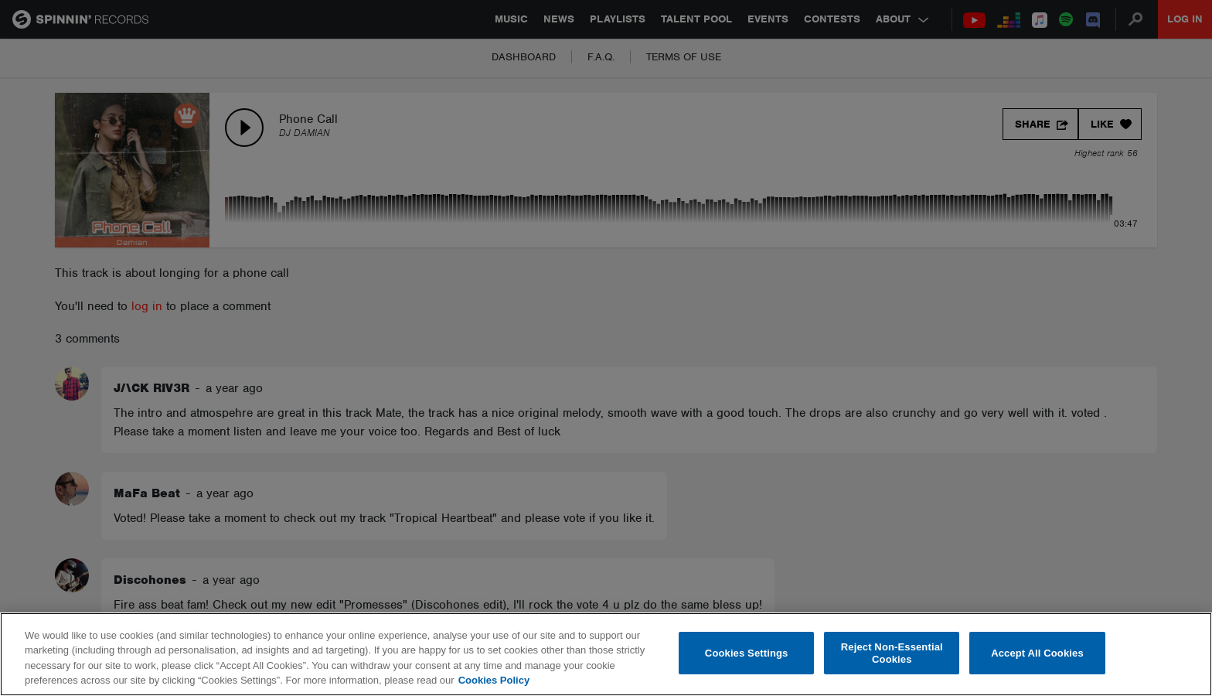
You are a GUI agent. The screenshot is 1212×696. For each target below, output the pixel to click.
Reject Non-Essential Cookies (892, 653)
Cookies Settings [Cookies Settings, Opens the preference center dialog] (746, 653)
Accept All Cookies (1037, 653)
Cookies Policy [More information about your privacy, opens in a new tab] (493, 680)
